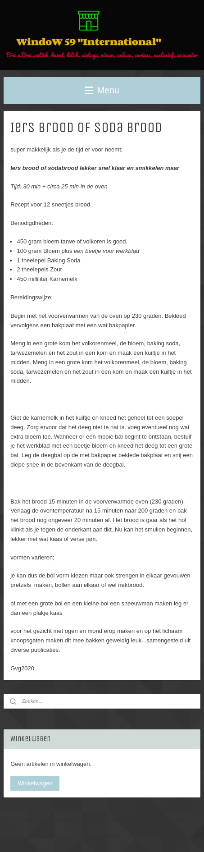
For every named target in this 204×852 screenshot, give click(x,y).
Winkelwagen (35, 783)
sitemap (88, 820)
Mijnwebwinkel (102, 835)
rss (104, 820)
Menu (102, 90)
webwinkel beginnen (134, 820)
